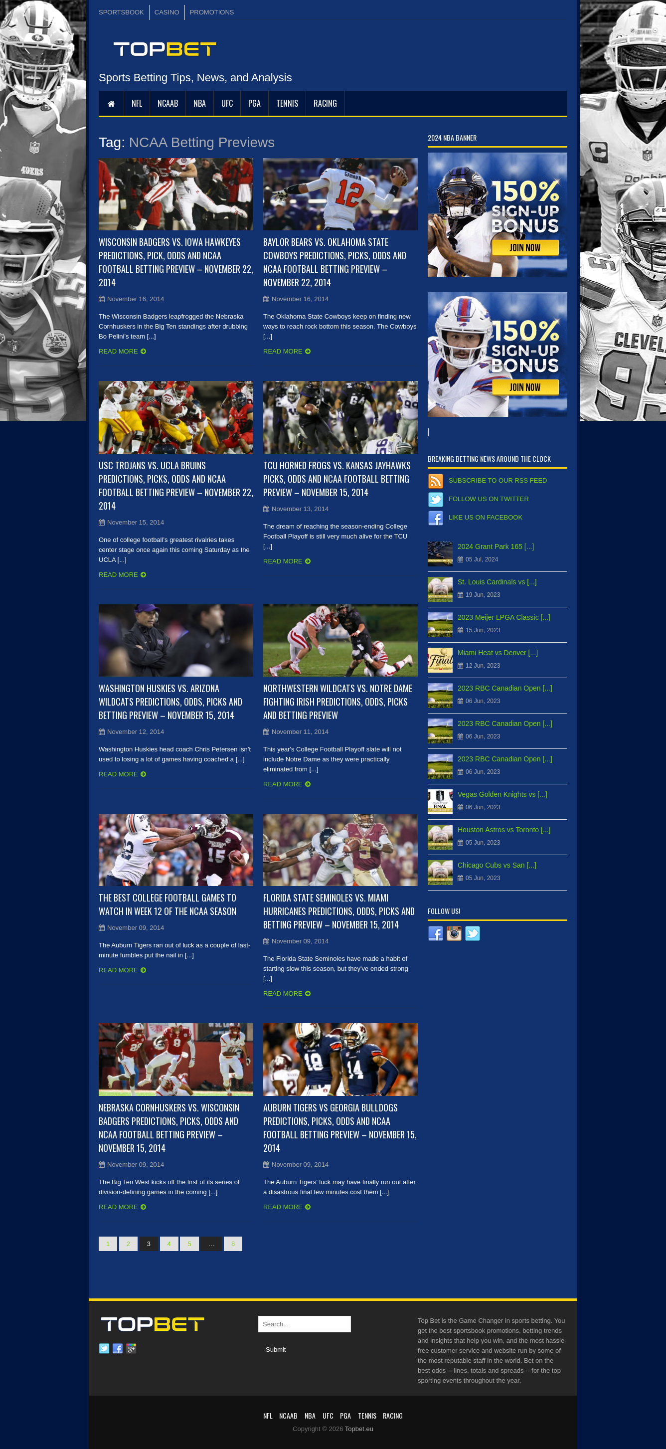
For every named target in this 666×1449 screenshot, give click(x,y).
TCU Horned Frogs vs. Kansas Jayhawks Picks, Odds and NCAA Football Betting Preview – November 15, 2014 (337, 479)
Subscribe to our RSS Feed (498, 480)
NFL (137, 103)
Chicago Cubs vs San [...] (497, 865)
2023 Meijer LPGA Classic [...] (504, 617)
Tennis (287, 103)
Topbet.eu (359, 1429)
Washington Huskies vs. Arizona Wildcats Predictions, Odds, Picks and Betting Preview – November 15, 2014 (170, 702)
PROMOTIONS (212, 12)
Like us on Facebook (485, 517)
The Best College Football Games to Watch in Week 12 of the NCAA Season (167, 904)
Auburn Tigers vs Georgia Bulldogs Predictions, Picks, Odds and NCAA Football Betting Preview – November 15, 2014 (340, 1127)
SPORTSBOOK (121, 12)
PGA (254, 103)
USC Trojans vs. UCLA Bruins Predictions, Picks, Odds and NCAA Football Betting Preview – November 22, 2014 (176, 485)
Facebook (117, 1348)
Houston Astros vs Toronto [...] (504, 830)
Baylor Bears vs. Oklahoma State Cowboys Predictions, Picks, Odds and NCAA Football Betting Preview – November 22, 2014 (334, 262)
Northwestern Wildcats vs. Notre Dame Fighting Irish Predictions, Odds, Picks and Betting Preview (337, 702)
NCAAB (168, 103)
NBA (199, 103)
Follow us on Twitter (489, 499)
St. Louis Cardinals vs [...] (497, 582)
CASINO (167, 12)
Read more (118, 351)
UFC (227, 103)
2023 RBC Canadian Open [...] (505, 688)
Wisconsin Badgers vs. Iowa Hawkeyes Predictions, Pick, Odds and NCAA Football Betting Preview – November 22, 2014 (176, 262)
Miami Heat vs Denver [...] (498, 653)
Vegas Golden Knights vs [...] (502, 794)
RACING (325, 103)
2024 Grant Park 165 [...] (496, 546)
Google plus (131, 1348)
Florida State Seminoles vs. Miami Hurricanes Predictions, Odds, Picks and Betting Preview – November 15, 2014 (339, 911)
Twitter (104, 1348)
